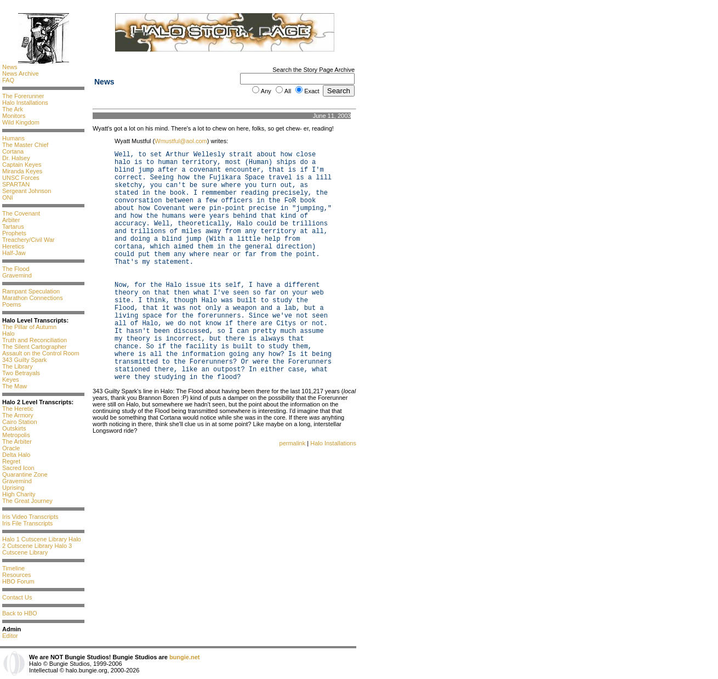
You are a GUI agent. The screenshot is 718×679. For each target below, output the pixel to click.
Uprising (13, 487)
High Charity (19, 494)
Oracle (11, 448)
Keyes (10, 379)
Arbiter (11, 220)
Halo (8, 333)
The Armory (17, 415)
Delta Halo (16, 454)
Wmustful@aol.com (181, 141)
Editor (10, 635)
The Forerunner (23, 96)
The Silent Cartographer (34, 346)
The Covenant (21, 213)
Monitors (13, 115)
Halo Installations (25, 102)
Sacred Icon (18, 468)
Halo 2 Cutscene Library (41, 542)
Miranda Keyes (22, 171)
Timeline (13, 568)
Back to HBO (19, 613)
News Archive (20, 73)
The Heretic (17, 408)
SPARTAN (16, 184)
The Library (17, 366)
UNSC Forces (20, 177)
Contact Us (17, 597)
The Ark (12, 109)
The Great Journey (27, 500)
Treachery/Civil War (28, 239)
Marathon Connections (32, 298)
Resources (16, 575)
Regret (11, 461)
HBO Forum (18, 581)
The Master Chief (25, 145)
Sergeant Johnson (26, 191)
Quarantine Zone (25, 474)
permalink (293, 443)
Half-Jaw (14, 253)
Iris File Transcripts (27, 523)
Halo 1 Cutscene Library (34, 539)
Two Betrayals (21, 373)
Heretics (13, 246)
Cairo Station (19, 421)
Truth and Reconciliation (34, 340)
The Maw (14, 386)
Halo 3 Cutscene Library (37, 549)
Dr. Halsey (16, 158)
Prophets (14, 233)
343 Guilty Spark (24, 360)
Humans (13, 138)
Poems (11, 304)
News (10, 67)
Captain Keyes (22, 164)
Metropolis (16, 435)
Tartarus (13, 226)
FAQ (8, 80)
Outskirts (14, 428)
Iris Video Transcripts (30, 516)
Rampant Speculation (31, 291)
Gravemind (17, 275)
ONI (7, 197)
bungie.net (184, 657)
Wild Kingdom (20, 122)
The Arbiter (17, 441)
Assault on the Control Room (40, 353)
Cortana (13, 151)
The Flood (16, 268)
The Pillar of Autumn (29, 327)
